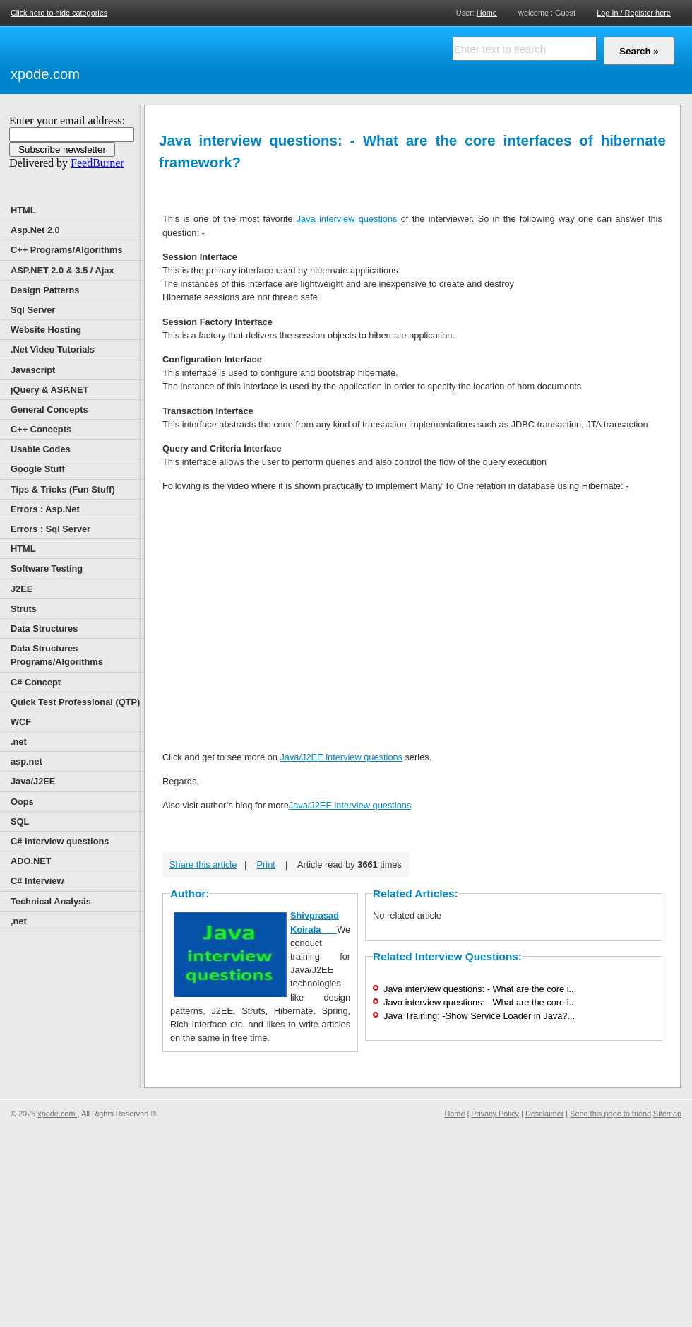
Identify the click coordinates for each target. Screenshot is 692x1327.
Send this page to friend (610, 1113)
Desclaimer (544, 1113)
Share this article (203, 864)
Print (266, 864)
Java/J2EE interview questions (341, 757)
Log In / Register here (634, 12)
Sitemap (667, 1113)
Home (487, 12)
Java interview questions (347, 218)
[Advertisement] (247, 58)
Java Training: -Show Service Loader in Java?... (479, 1015)
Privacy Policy (495, 1113)
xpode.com (45, 74)
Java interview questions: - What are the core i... (479, 989)
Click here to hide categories (59, 12)
